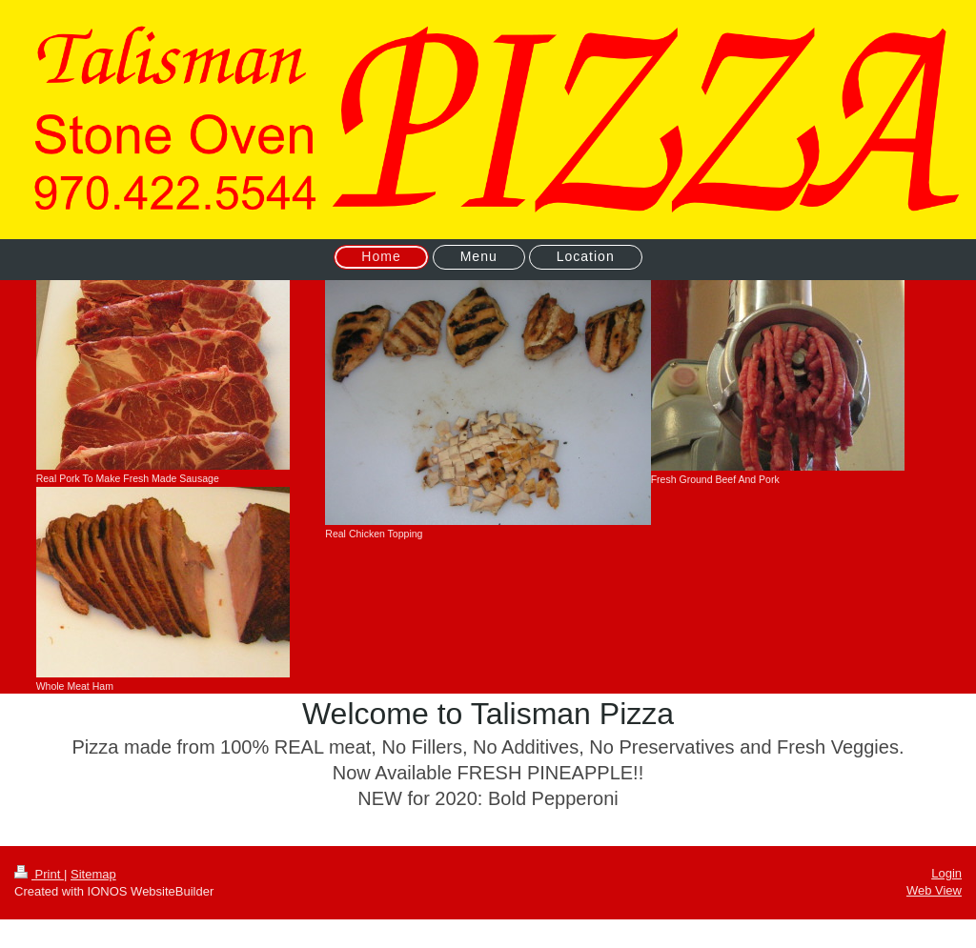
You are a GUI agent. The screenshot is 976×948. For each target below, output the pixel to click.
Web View (934, 890)
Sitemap (93, 874)
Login (946, 873)
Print (39, 874)
